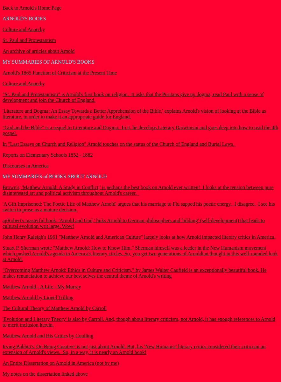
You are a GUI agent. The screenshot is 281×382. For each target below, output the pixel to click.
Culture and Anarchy (24, 29)
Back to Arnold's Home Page (32, 8)
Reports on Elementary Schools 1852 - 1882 (48, 155)
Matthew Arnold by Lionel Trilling (38, 297)
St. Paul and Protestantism (29, 40)
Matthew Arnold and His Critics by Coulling (48, 335)
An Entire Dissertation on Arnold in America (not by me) (61, 363)
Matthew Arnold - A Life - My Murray (42, 286)
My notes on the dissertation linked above (45, 374)
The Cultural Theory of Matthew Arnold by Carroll (55, 308)
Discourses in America (26, 165)
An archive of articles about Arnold (38, 51)
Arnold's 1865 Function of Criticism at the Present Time (60, 72)
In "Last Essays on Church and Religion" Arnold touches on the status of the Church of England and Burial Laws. (119, 144)
